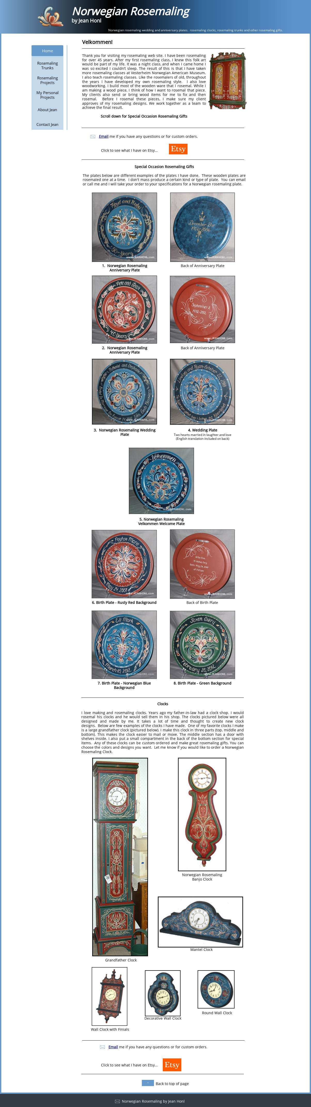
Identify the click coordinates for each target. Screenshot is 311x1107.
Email (113, 1046)
